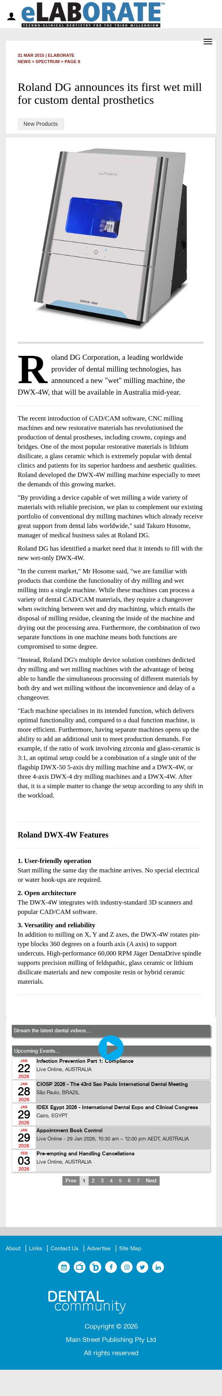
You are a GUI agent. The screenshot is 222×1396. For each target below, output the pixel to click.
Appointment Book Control (69, 1130)
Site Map (130, 1248)
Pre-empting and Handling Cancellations (85, 1154)
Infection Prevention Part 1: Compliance (84, 1061)
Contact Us (64, 1248)
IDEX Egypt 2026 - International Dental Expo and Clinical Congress (117, 1107)
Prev (71, 1181)
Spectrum (48, 61)
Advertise (99, 1248)
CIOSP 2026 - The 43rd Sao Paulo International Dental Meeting (112, 1084)
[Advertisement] (111, 1212)
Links (35, 1248)
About (13, 1248)
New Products (41, 124)
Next (151, 1181)
